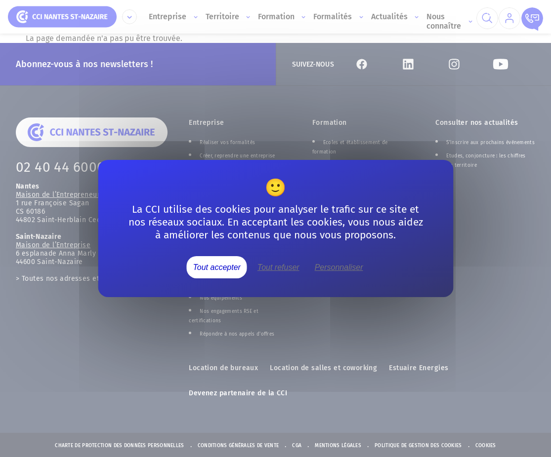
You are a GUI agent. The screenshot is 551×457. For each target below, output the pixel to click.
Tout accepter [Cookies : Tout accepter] (217, 267)
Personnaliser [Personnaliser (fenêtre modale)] (339, 267)
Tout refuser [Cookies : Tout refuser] (278, 267)
